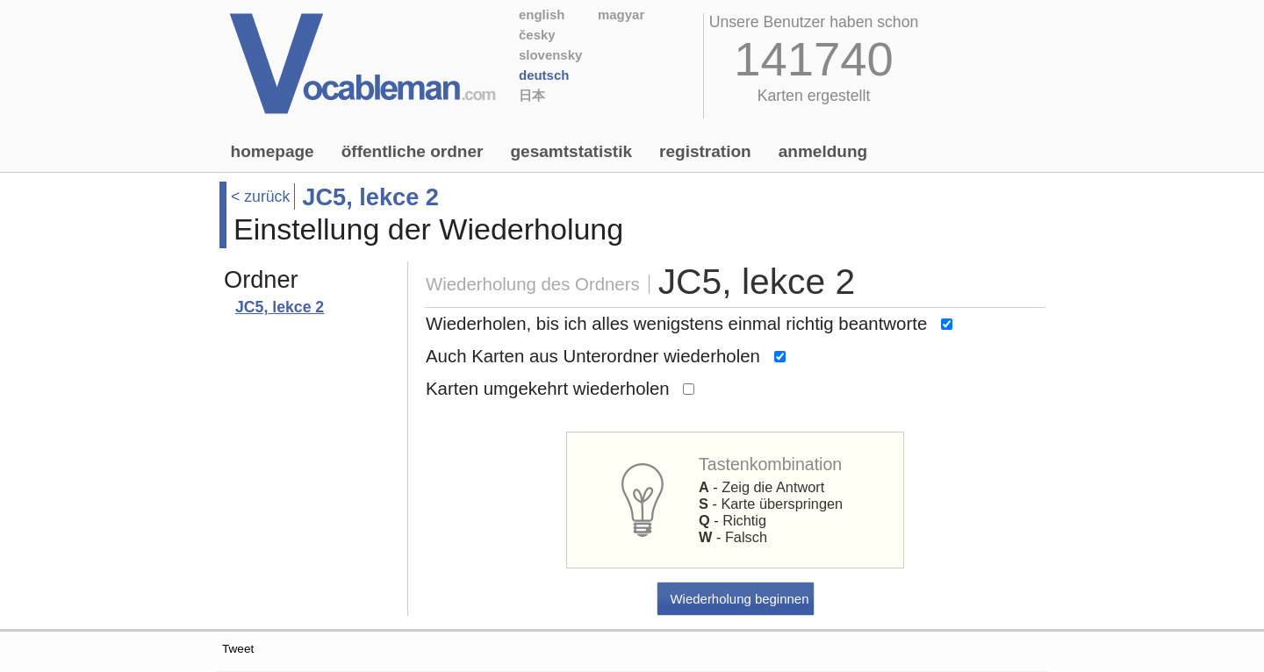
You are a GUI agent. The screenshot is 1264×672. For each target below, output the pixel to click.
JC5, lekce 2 (279, 307)
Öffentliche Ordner (412, 151)
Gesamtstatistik (571, 151)
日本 (532, 95)
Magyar (621, 14)
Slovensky (550, 54)
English (541, 14)
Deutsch (544, 75)
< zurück (260, 196)
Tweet (238, 648)
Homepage (272, 151)
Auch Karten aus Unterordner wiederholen (593, 356)
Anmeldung (823, 151)
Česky (537, 34)
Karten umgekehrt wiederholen (548, 388)
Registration (705, 151)
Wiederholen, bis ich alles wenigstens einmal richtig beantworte (676, 323)
